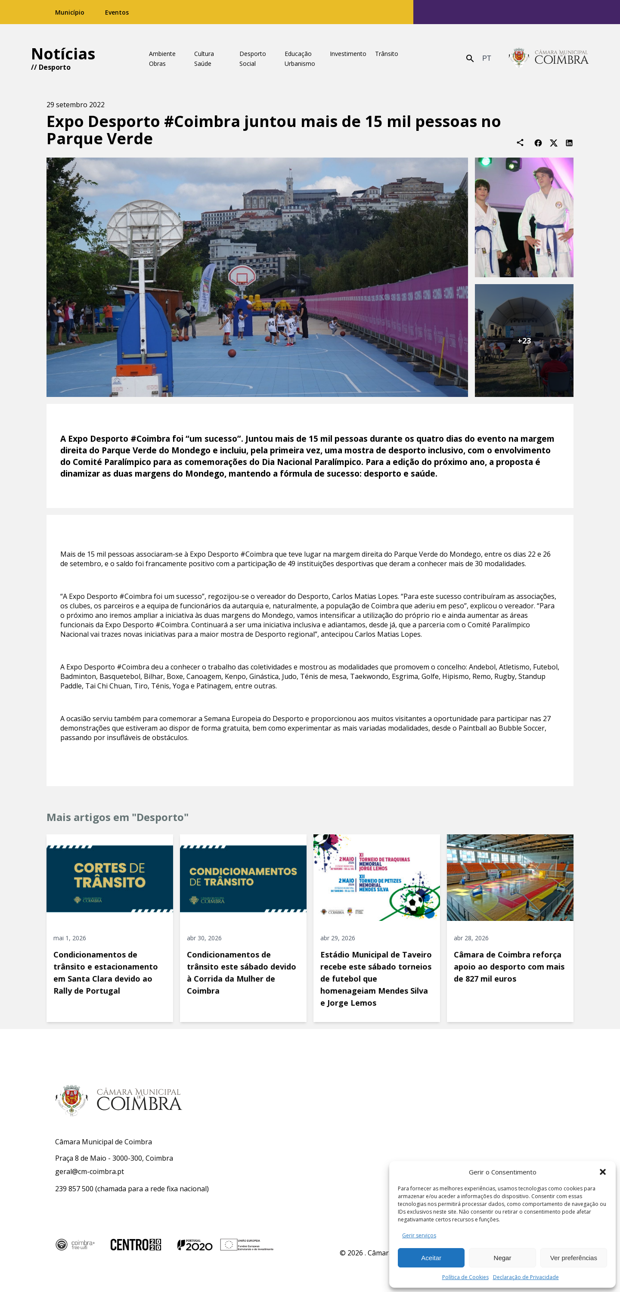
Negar (503, 1257)
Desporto (55, 67)
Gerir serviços (419, 1235)
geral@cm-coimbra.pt (89, 1171)
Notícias (63, 53)
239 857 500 (74, 1188)
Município (69, 12)
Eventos (117, 12)
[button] (602, 1172)
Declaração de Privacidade (526, 1277)
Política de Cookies (465, 1277)
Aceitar (431, 1257)
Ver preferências (573, 1257)
